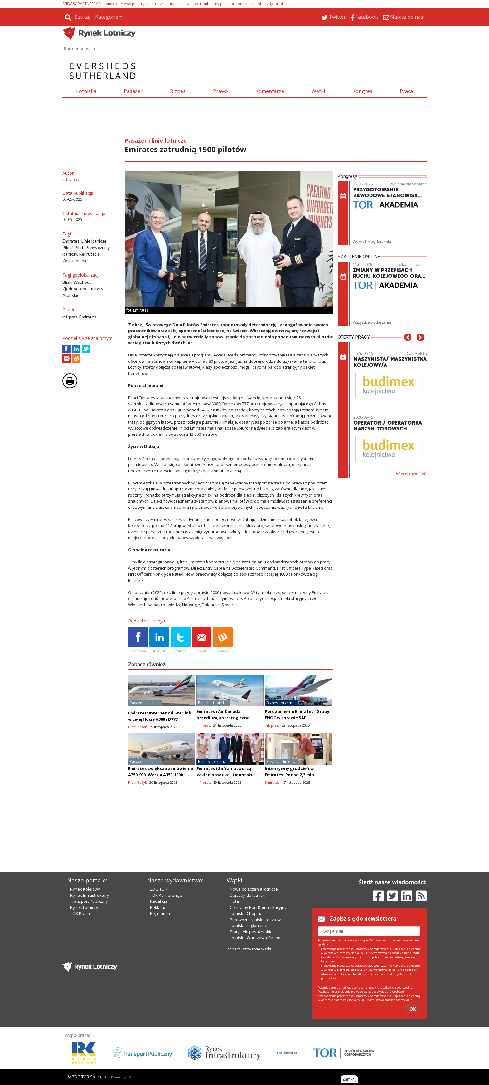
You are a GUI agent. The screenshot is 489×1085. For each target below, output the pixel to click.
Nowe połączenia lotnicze (254, 889)
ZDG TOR (158, 889)
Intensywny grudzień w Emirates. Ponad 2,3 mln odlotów (289, 775)
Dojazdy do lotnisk (247, 895)
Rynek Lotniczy (84, 907)
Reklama (158, 907)
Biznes (178, 91)
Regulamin (160, 913)
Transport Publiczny (89, 901)
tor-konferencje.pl (245, 4)
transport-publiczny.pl (204, 4)
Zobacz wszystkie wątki (249, 949)
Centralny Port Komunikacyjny (258, 907)
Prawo (220, 91)
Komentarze (269, 91)
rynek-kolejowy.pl (119, 4)
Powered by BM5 (122, 1077)
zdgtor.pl (275, 4)
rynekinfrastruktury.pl (160, 4)
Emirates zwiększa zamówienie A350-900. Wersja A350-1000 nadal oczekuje (160, 775)
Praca (406, 91)
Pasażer (133, 91)
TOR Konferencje (166, 895)
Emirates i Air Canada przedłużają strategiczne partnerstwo (222, 718)
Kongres (362, 91)
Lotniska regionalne (248, 925)
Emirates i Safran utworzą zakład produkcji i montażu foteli (225, 775)
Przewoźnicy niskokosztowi (256, 919)
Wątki (318, 91)
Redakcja (158, 901)
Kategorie (106, 16)
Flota (234, 901)
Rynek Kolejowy (85, 889)
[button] (408, 346)
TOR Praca (80, 913)
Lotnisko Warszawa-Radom (256, 937)
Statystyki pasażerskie (251, 932)
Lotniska (86, 91)
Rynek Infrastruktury (89, 895)
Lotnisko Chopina (246, 913)
